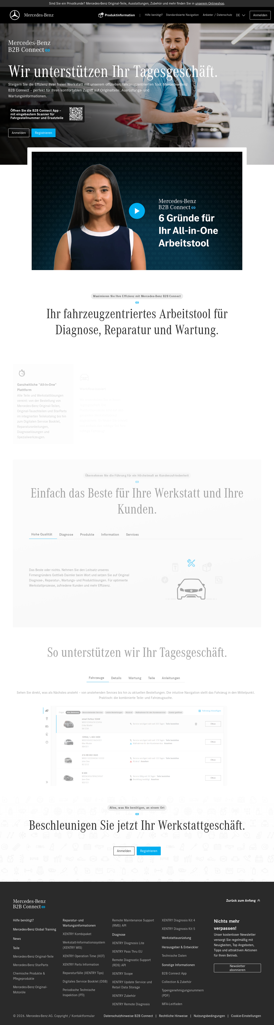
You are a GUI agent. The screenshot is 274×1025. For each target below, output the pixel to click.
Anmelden (260, 15)
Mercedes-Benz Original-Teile (33, 956)
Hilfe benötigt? (154, 14)
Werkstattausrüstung (176, 938)
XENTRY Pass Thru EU (127, 951)
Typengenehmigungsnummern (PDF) (183, 993)
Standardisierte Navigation (182, 14)
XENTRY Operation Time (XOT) (84, 956)
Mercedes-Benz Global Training (34, 929)
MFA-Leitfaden (172, 1004)
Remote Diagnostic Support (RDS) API (131, 962)
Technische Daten (174, 955)
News (17, 938)
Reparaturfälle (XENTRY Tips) (83, 973)
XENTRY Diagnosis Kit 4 (178, 920)
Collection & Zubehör (176, 982)
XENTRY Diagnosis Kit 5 (178, 928)
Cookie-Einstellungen (246, 1016)
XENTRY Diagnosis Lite (128, 943)
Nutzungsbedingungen (209, 1016)
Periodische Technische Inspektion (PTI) (79, 992)
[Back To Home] (56, 15)
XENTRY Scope (122, 973)
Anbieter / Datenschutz (217, 14)
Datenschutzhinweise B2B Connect (128, 1016)
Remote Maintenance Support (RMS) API (133, 923)
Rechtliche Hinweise (173, 1016)
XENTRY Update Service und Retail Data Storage (132, 984)
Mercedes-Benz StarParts (30, 965)
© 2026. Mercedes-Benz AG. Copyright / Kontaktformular (54, 1016)
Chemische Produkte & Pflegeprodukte (29, 976)
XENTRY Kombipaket (77, 934)
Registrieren (43, 133)
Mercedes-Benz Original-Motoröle (30, 989)
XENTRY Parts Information (81, 964)
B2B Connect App (174, 973)
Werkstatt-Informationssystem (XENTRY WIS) (84, 945)
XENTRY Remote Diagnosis (131, 1004)
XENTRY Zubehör (124, 995)
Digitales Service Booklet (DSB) (85, 981)
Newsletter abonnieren (237, 968)
